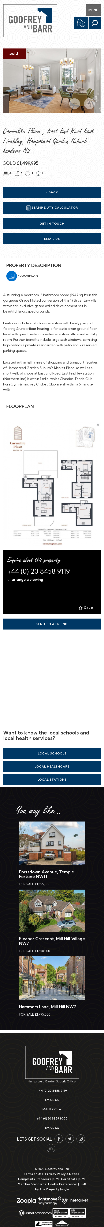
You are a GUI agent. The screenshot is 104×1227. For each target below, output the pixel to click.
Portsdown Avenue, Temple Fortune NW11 (46, 874)
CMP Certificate (65, 1179)
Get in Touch (52, 224)
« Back (52, 192)
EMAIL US (52, 1100)
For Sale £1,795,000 (34, 1014)
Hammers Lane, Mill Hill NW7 (47, 1006)
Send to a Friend (52, 624)
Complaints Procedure (34, 1179)
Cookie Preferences (63, 1184)
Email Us (52, 239)
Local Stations (52, 779)
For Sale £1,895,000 (34, 884)
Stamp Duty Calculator (52, 208)
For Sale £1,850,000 (34, 951)
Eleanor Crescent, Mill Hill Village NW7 (52, 941)
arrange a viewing (27, 579)
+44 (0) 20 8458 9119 (38, 571)
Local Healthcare (52, 766)
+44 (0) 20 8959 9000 (52, 1118)
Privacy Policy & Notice (62, 1174)
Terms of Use (33, 1174)
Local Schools (52, 753)
